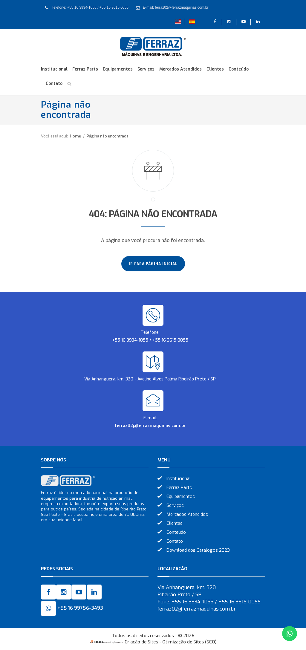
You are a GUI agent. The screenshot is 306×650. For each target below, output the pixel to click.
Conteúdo (239, 69)
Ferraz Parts (85, 69)
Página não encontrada (107, 136)
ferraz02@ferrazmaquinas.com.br (150, 426)
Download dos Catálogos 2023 (198, 550)
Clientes (215, 69)
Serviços (145, 69)
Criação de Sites (141, 642)
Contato (54, 83)
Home (75, 136)
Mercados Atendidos (180, 69)
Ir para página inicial (153, 263)
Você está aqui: (54, 136)
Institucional (54, 69)
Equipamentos (118, 69)
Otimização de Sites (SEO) (189, 642)
